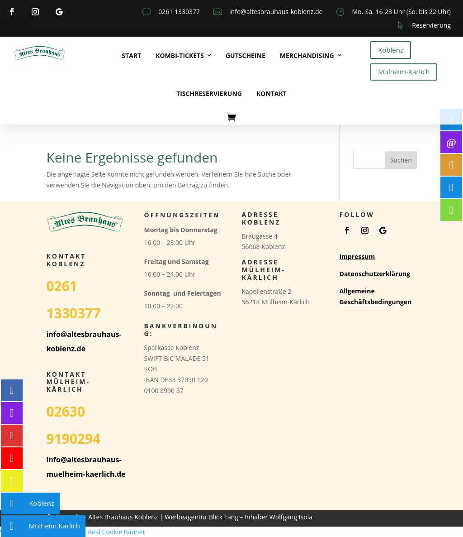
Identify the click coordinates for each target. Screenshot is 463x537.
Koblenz (390, 49)
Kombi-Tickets (180, 55)
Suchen (401, 160)
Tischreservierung (209, 93)
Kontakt (271, 93)
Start (131, 55)
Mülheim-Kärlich (404, 71)
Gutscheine (245, 55)
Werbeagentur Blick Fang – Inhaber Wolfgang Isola (238, 517)
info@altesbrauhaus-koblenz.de (275, 11)
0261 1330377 (179, 11)
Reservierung (431, 25)
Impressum (357, 256)
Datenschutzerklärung (375, 273)
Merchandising (307, 55)
